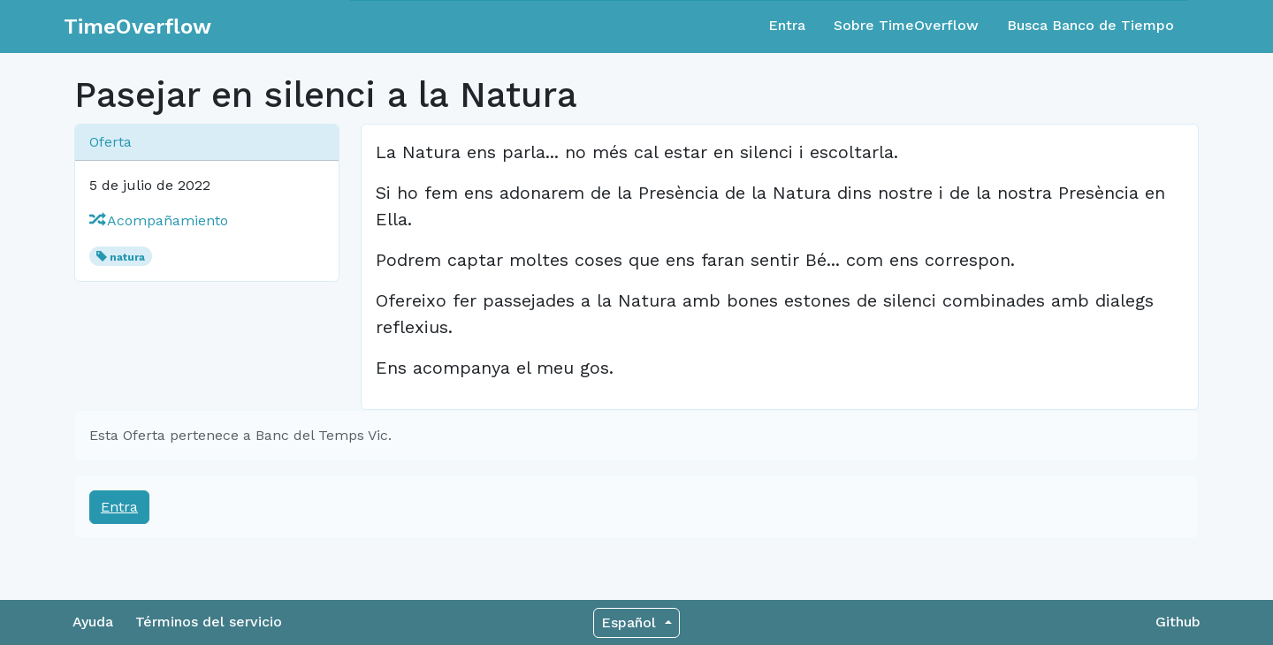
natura (127, 257)
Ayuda (92, 621)
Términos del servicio (208, 621)
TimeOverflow (137, 26)
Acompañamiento (158, 220)
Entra (786, 25)
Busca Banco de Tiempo (1090, 25)
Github (1178, 621)
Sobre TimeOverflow (906, 25)
